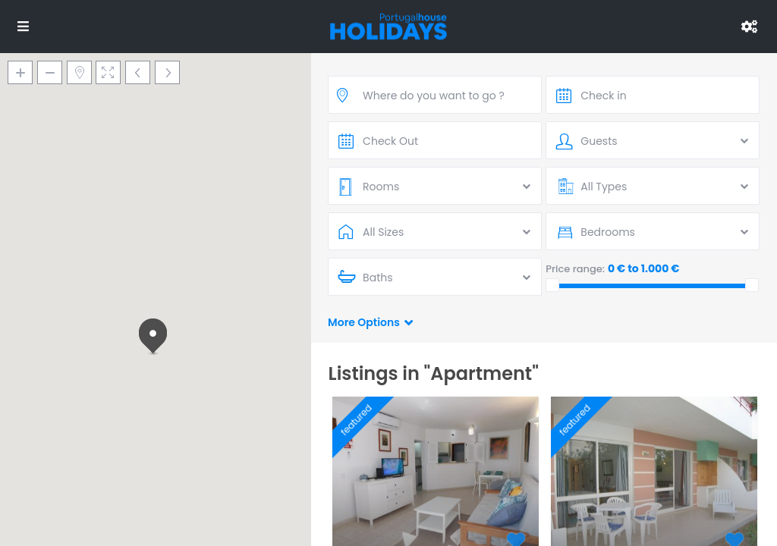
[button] (155, 337)
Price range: (575, 269)
